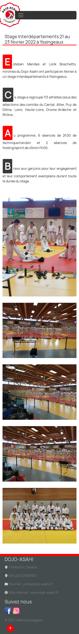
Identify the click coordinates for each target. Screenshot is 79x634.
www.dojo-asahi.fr (45, 592)
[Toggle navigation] (21, 15)
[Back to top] (10, 628)
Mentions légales (29, 620)
